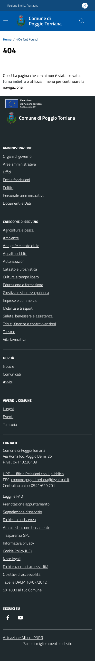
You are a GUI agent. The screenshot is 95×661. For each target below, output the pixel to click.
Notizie (8, 366)
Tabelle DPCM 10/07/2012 (25, 582)
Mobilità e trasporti (18, 308)
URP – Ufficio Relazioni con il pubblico (33, 474)
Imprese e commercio (20, 300)
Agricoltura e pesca (18, 230)
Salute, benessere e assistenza (28, 316)
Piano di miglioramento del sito (47, 643)
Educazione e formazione (23, 285)
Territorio (10, 424)
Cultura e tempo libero (21, 277)
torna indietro (14, 81)
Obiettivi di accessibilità (21, 574)
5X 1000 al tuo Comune (22, 590)
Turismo (9, 332)
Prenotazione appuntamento (26, 504)
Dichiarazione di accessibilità (25, 566)
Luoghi (8, 409)
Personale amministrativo (23, 195)
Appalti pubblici (15, 253)
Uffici (7, 172)
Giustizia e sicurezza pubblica (26, 292)
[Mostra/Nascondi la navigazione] (6, 20)
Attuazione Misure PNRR (23, 637)
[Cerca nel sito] (82, 21)
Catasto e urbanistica (20, 269)
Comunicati (12, 374)
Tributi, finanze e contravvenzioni (29, 324)
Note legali (11, 559)
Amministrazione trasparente (26, 527)
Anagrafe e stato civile (21, 246)
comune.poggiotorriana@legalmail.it (40, 480)
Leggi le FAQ (13, 496)
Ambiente (11, 238)
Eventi (8, 417)
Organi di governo (17, 156)
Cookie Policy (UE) (17, 551)
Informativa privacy (18, 543)
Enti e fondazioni (16, 180)
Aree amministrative (19, 164)
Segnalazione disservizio (22, 512)
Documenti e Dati (17, 203)
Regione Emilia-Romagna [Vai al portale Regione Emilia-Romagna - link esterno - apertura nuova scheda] (22, 5)
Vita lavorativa (14, 339)
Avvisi (7, 382)
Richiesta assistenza (19, 520)
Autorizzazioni (14, 261)
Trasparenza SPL (16, 535)
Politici (8, 187)
